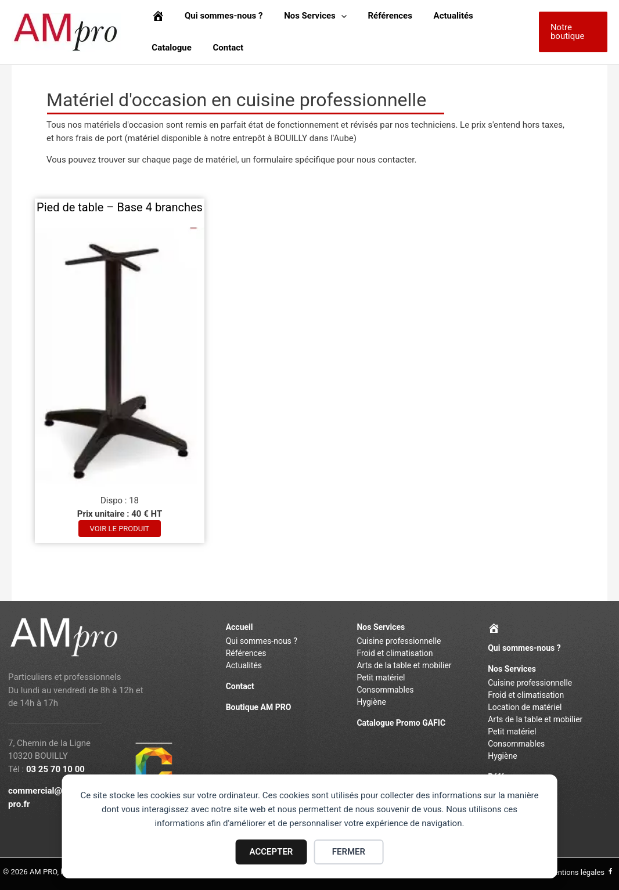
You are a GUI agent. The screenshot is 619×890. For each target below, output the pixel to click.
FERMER (348, 851)
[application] (331, 16)
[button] (571, 32)
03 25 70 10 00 (55, 769)
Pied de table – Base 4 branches (120, 207)
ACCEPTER (271, 851)
